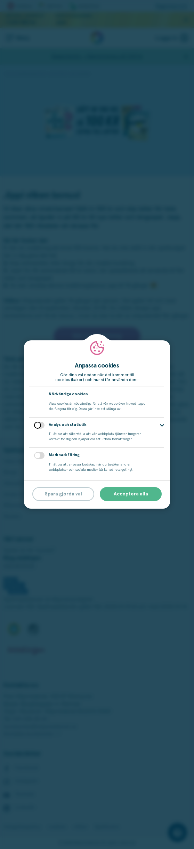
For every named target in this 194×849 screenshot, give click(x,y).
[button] (162, 425)
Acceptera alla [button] (131, 494)
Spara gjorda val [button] (63, 494)
